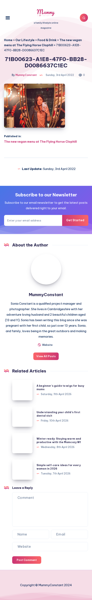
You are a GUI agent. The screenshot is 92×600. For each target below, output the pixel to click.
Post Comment (27, 560)
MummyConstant (46, 294)
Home (8, 40)
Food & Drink (47, 40)
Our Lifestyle (25, 40)
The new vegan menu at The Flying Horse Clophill (40, 141)
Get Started (75, 220)
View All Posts (46, 356)
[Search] (84, 18)
